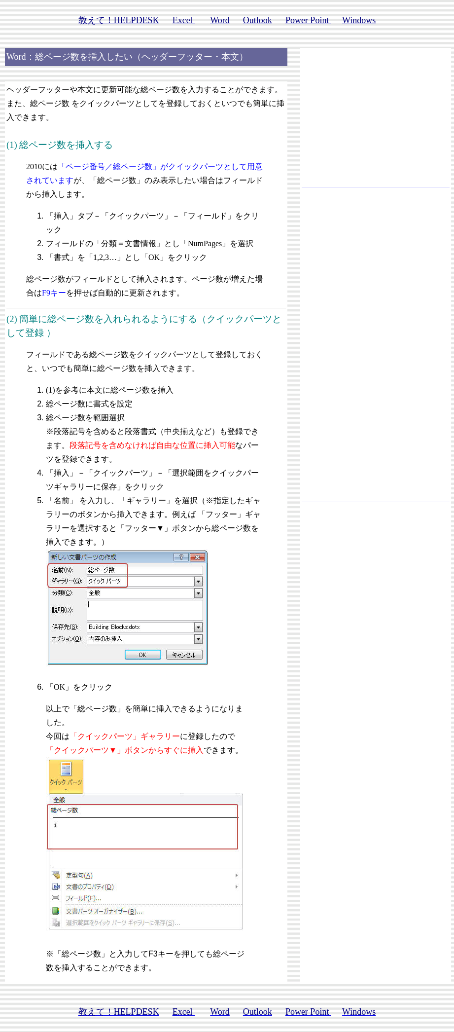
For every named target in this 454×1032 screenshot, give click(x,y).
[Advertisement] (376, 121)
